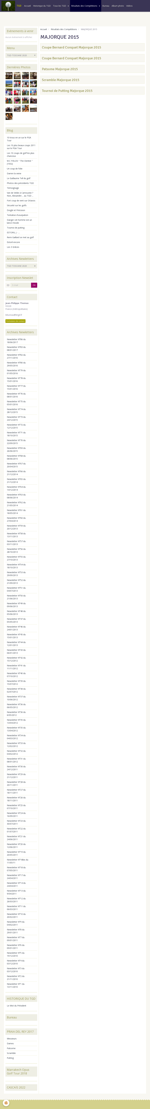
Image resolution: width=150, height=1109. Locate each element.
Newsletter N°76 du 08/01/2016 (16, 395)
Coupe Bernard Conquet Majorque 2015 (71, 47)
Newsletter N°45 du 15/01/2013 (16, 636)
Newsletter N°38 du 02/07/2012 (16, 690)
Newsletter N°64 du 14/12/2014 (16, 488)
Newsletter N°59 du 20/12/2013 (16, 527)
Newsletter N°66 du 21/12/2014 (16, 473)
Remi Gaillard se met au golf (20, 237)
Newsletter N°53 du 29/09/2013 (16, 574)
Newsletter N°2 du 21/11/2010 (15, 977)
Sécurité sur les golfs (17, 205)
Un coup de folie (14, 168)
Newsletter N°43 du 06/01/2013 (16, 651)
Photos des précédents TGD (20, 183)
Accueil (27, 5)
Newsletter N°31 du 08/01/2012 (16, 760)
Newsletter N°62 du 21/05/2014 (16, 504)
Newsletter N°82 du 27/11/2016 (16, 356)
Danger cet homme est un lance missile (19, 221)
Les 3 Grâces (13, 247)
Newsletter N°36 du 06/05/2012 (16, 706)
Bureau (105, 5)
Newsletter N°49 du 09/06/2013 (16, 605)
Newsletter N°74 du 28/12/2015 (16, 411)
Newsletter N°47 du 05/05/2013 (16, 620)
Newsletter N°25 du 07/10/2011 (16, 807)
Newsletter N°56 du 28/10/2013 (16, 550)
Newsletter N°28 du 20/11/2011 (16, 783)
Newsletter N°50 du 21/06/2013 (16, 597)
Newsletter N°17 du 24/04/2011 (16, 877)
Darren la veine (14, 173)
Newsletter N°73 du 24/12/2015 (16, 418)
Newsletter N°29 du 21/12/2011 (16, 776)
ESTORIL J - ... (13, 232)
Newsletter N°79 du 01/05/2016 (16, 372)
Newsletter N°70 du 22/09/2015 (16, 442)
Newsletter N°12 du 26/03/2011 (16, 900)
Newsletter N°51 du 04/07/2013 (16, 589)
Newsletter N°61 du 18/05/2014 (16, 511)
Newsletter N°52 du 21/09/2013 (16, 581)
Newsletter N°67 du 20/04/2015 (16, 465)
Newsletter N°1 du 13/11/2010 (15, 985)
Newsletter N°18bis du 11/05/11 (17, 861)
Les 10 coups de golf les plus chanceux (20, 154)
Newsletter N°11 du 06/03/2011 (16, 908)
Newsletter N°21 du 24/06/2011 (16, 838)
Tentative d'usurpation (17, 215)
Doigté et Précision (16, 210)
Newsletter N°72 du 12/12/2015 (16, 426)
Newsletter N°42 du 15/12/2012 (16, 659)
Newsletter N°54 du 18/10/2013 (16, 566)
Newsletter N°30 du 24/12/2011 (16, 768)
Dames (10, 1043)
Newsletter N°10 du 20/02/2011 (16, 915)
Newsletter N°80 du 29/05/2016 (16, 364)
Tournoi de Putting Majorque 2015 (67, 91)
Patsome (11, 1048)
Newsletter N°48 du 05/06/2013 (16, 612)
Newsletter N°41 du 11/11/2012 (16, 667)
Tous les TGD (60, 5)
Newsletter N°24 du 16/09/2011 (16, 814)
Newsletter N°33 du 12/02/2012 (16, 744)
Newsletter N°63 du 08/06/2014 (16, 496)
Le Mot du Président (16, 1005)
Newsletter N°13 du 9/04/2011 (16, 892)
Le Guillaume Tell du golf (18, 178)
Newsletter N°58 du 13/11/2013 (16, 535)
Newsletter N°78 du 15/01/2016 (16, 379)
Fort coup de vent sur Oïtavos (21, 200)
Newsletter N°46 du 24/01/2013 (16, 628)
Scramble (11, 1053)
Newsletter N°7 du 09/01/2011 (15, 939)
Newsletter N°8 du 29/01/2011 (15, 931)
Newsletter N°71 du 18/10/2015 (16, 434)
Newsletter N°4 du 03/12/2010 (15, 962)
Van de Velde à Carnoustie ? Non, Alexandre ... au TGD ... (20, 194)
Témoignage (13, 188)
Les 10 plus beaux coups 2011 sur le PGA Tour (21, 147)
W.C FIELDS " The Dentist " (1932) (20, 162)
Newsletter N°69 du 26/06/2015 (16, 449)
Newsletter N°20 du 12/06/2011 (16, 845)
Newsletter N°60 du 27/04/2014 (16, 519)
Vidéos (129, 5)
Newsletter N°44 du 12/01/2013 (16, 644)
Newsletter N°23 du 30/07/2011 (16, 822)
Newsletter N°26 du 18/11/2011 (16, 799)
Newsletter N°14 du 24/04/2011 (16, 884)
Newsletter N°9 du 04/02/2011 (15, 923)
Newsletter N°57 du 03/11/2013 (16, 543)
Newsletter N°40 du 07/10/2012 (16, 675)
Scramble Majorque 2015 (60, 80)
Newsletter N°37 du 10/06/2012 (16, 698)
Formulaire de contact (15, 321)
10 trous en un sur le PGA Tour (19, 139)
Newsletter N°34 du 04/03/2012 (16, 737)
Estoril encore (13, 242)
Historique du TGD (42, 5)
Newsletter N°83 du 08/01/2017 (16, 348)
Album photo (118, 5)
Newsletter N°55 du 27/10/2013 (16, 558)
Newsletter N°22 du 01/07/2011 (16, 830)
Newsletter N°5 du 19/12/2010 (15, 954)
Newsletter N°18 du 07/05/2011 (16, 869)
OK (34, 285)
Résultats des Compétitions (84, 5)
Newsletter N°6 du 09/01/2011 (15, 946)
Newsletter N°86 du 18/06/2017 (16, 341)
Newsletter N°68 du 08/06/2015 (16, 457)
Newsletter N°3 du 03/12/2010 (15, 970)
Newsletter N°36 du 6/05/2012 (16, 713)
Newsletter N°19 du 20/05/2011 (16, 853)
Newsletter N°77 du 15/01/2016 (16, 387)
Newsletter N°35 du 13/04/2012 (16, 721)
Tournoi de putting (15, 227)
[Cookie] (6, 1103)
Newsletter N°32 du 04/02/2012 (16, 752)
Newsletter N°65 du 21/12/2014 (16, 480)
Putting (10, 1058)
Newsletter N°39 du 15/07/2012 (16, 682)
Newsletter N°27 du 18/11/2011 (16, 791)
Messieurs (12, 1038)
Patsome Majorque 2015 (60, 69)
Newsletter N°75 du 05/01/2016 (16, 403)
